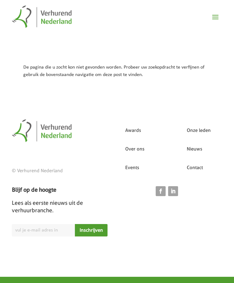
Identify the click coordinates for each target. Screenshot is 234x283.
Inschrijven (91, 230)
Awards (133, 130)
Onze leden (199, 130)
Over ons (135, 149)
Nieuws (194, 149)
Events (132, 167)
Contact (195, 167)
